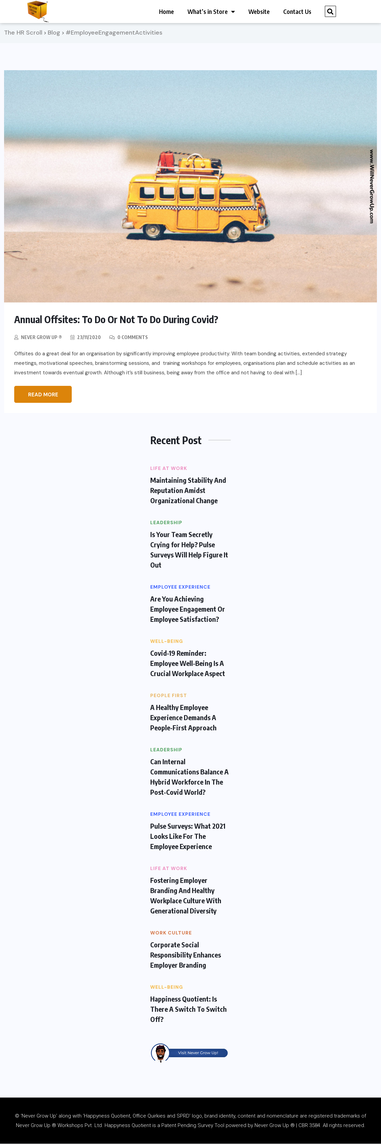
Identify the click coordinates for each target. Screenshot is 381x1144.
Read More (43, 395)
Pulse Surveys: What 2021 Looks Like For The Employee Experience (187, 836)
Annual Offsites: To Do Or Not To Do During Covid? (120, 319)
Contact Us (297, 11)
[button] (330, 11)
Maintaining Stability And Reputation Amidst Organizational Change (188, 490)
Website (259, 11)
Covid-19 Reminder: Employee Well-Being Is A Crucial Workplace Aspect (187, 663)
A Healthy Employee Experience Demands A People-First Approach (183, 717)
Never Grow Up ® (42, 337)
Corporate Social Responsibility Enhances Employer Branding (185, 955)
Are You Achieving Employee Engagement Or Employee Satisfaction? (187, 609)
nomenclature (282, 1116)
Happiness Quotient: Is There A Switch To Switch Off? (188, 1009)
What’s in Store (211, 11)
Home (166, 11)
